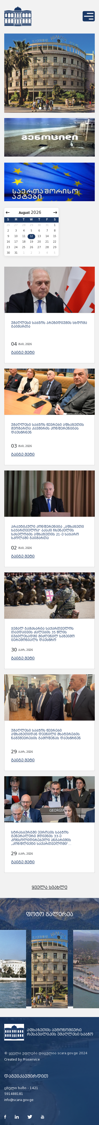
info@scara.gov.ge (19, 1100)
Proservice (31, 1059)
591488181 (13, 1094)
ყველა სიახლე (49, 887)
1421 (34, 1088)
